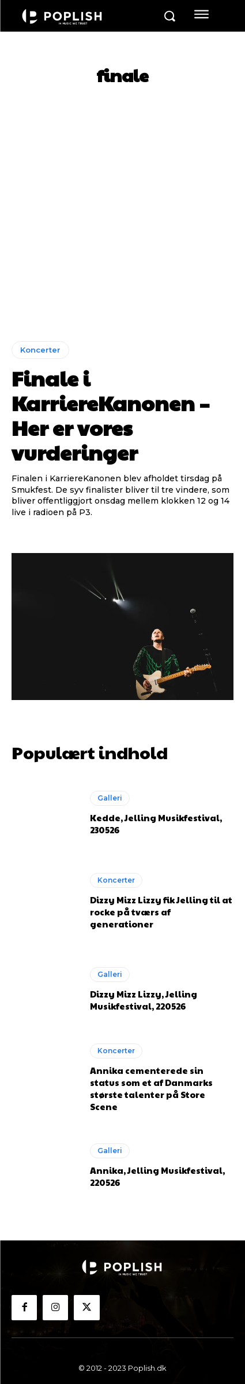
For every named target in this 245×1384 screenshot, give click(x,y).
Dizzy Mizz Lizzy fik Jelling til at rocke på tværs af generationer (161, 912)
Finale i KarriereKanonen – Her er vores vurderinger (111, 415)
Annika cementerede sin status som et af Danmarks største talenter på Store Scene (151, 1088)
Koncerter (40, 349)
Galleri (109, 798)
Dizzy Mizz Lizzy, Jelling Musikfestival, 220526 (143, 1000)
